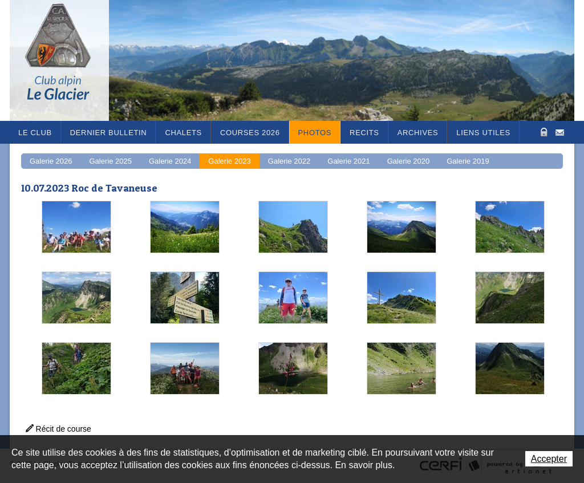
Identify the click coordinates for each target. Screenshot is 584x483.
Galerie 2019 (468, 161)
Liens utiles (483, 132)
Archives (418, 132)
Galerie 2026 (51, 161)
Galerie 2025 (110, 161)
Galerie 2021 (348, 161)
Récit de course (63, 428)
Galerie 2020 (408, 161)
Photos (315, 132)
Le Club (35, 132)
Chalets (183, 132)
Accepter (549, 459)
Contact (559, 131)
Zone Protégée (543, 132)
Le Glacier (67, 60)
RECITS (364, 132)
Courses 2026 (250, 132)
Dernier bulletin (108, 132)
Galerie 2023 (229, 161)
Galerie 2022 (289, 161)
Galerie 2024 (170, 161)
